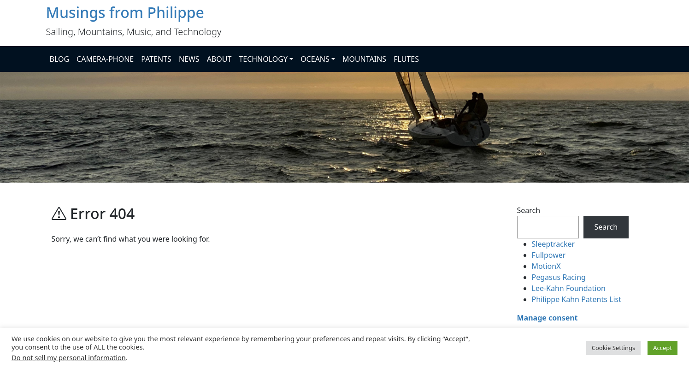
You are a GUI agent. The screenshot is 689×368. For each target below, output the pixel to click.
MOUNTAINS (364, 59)
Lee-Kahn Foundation (569, 288)
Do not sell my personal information (69, 357)
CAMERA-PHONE (105, 59)
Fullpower (549, 255)
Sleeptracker (553, 244)
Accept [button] (662, 348)
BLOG (60, 59)
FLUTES (406, 59)
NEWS (189, 59)
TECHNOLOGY (263, 59)
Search (529, 210)
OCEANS (315, 59)
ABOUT (219, 59)
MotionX (546, 266)
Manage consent (547, 318)
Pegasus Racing (559, 277)
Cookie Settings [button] (613, 348)
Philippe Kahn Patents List (577, 299)
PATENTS (156, 59)
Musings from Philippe (125, 12)
